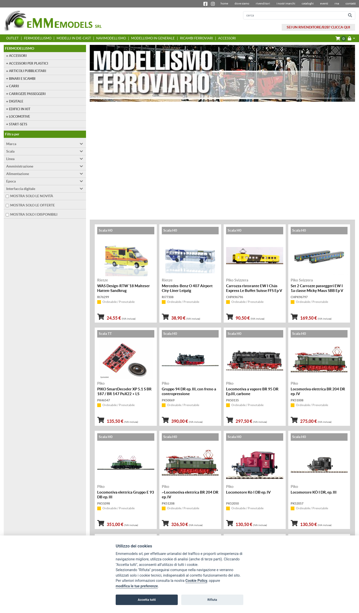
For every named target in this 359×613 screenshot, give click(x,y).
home (224, 3)
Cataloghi (308, 3)
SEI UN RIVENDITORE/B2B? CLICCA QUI (318, 27)
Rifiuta (212, 600)
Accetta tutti (147, 600)
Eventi (324, 3)
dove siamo (242, 3)
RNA (337, 3)
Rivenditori (263, 3)
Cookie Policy (196, 581)
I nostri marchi (285, 3)
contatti (351, 3)
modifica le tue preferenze (137, 586)
